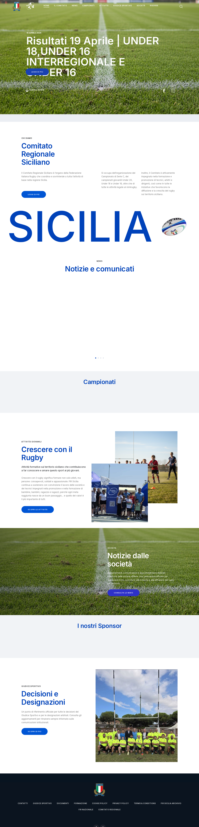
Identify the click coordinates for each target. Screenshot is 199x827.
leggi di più (37, 72)
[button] (95, 357)
